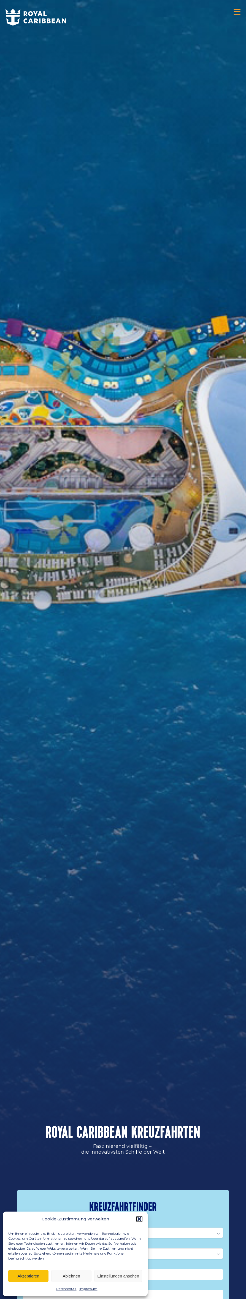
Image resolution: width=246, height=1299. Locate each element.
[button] (139, 1219)
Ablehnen (71, 1276)
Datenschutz (66, 1289)
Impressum (88, 1289)
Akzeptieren (28, 1276)
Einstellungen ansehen (118, 1276)
